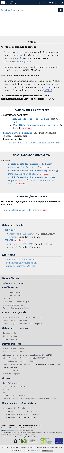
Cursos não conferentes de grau (15, 302)
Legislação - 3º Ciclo (11, 370)
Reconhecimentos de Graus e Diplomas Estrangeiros (33, 142)
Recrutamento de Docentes (13, 395)
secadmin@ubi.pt (23, 61)
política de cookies (35, 450)
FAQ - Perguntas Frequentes (14, 386)
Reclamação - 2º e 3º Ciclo (13, 408)
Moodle (5, 389)
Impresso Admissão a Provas (14, 364)
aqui (17, 58)
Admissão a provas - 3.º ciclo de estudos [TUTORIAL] (25, 358)
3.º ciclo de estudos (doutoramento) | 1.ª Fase (31, 170)
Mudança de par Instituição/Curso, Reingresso (22, 317)
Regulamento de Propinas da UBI (21, 262)
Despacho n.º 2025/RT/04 (21, 233)
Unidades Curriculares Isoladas (15, 308)
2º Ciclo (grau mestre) (11, 292)
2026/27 (9, 240)
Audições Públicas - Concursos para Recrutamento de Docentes (29, 399)
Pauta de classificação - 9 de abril (19, 210)
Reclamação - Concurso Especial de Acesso (20, 414)
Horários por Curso (10, 333)
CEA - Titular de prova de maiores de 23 (33, 125)
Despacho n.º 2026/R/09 (21, 244)
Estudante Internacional (12, 305)
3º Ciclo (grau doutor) (11, 295)
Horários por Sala (9, 336)
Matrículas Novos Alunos (14, 283)
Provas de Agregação (11, 374)
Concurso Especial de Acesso (14, 320)
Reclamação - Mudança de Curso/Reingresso (21, 411)
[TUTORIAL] (47, 355)
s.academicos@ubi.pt (11, 430)
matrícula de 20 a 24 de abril (22, 167)
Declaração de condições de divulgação (19, 361)
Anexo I (13, 237)
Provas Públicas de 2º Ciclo (14, 349)
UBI (3, 392)
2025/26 (9, 230)
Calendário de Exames (11, 339)
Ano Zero (6, 299)
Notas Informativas (10, 383)
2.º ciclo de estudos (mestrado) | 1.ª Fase (29, 163)
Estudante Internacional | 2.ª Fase (30, 118)
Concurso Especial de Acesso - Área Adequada (22, 324)
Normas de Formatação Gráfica (20, 266)
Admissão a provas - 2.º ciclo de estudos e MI (21, 355)
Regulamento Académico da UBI (21, 259)
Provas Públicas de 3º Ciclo (14, 352)
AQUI (46, 90)
